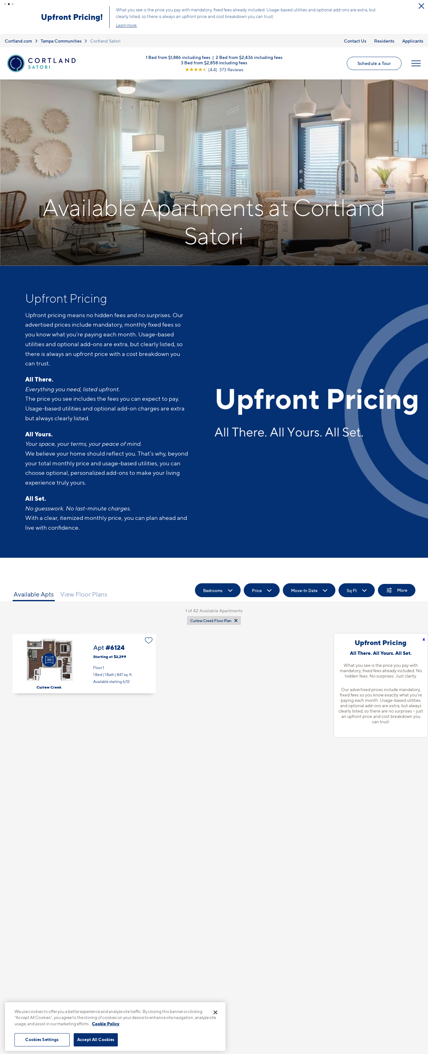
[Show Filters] (396, 590)
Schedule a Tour (374, 63)
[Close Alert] (421, 6)
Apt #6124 (84, 664)
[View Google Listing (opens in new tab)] (214, 69)
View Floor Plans (83, 594)
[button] (5, 4)
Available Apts (34, 594)
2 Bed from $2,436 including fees (249, 57)
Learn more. (126, 25)
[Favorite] (149, 640)
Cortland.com (18, 41)
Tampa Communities (61, 41)
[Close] (215, 1012)
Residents (384, 41)
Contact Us (355, 41)
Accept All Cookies (95, 1039)
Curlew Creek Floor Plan (210, 620)
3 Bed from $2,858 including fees (214, 62)
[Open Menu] (416, 63)
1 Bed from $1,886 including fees (178, 57)
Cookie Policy (105, 1023)
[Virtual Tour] (49, 660)
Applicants (412, 41)
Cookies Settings (42, 1039)
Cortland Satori (105, 41)
